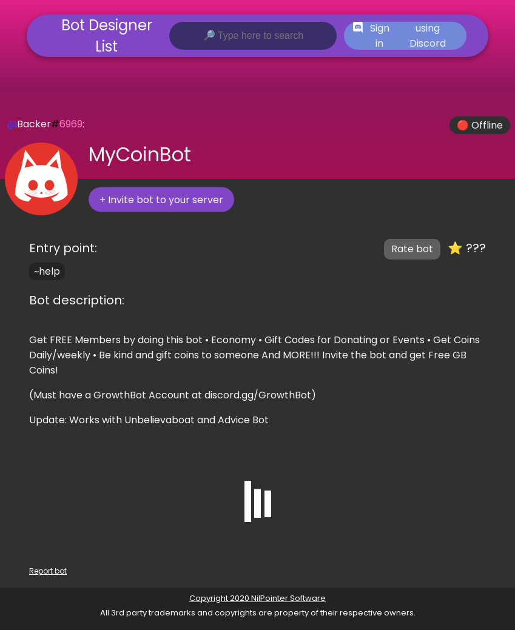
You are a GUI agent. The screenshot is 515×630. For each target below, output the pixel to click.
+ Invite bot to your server (161, 200)
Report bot (48, 571)
